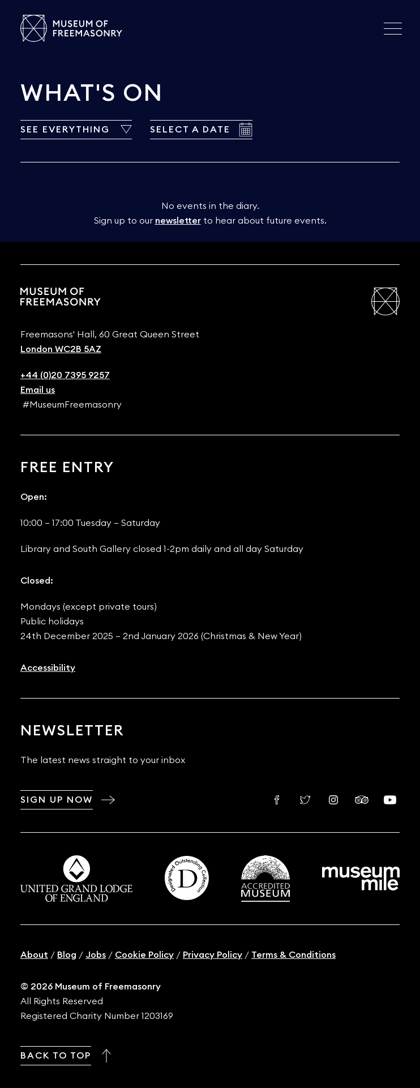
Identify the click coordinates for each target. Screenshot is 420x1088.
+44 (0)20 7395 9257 (65, 375)
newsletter (178, 220)
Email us (37, 390)
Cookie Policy (144, 955)
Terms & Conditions (293, 955)
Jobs (95, 955)
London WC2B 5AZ (60, 349)
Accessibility (47, 667)
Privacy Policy (212, 955)
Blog (66, 955)
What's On (91, 93)
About (34, 955)
